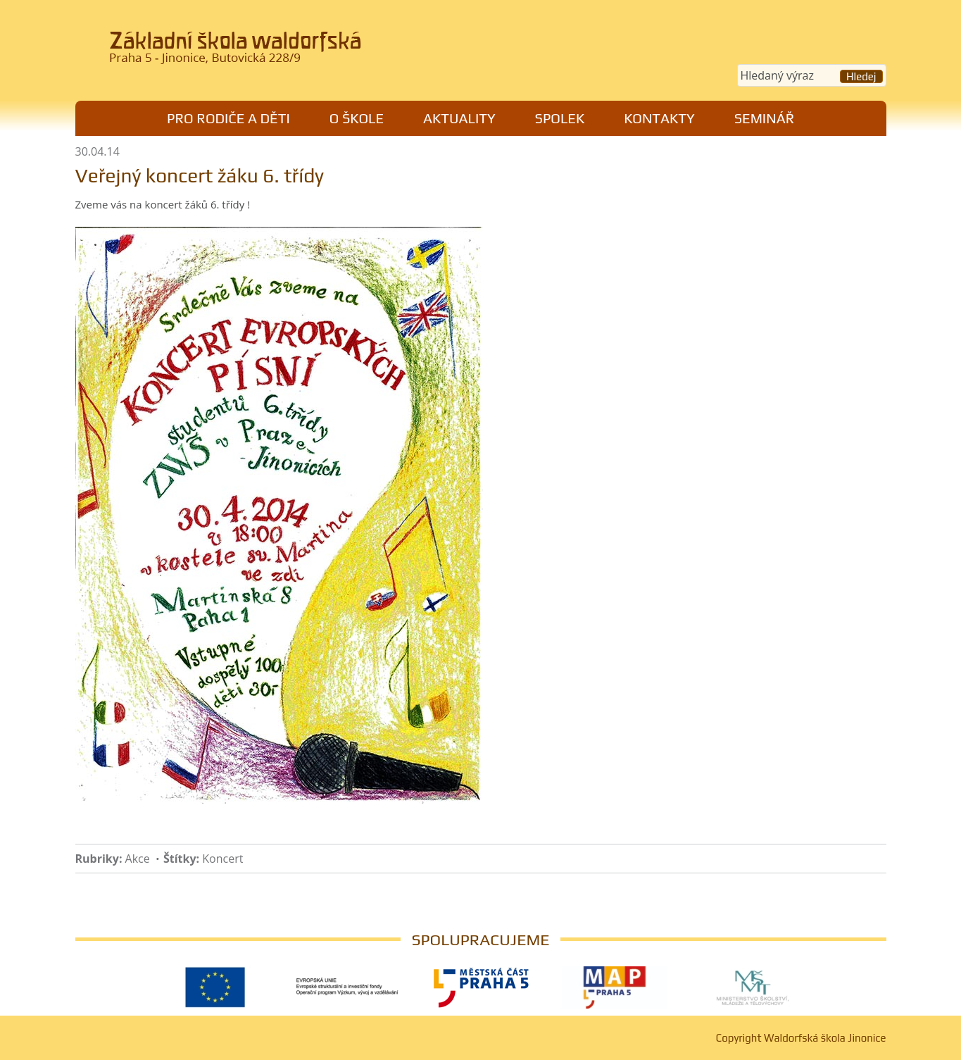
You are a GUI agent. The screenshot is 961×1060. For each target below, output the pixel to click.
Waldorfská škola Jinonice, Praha (270, 52)
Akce (137, 858)
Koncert (222, 858)
